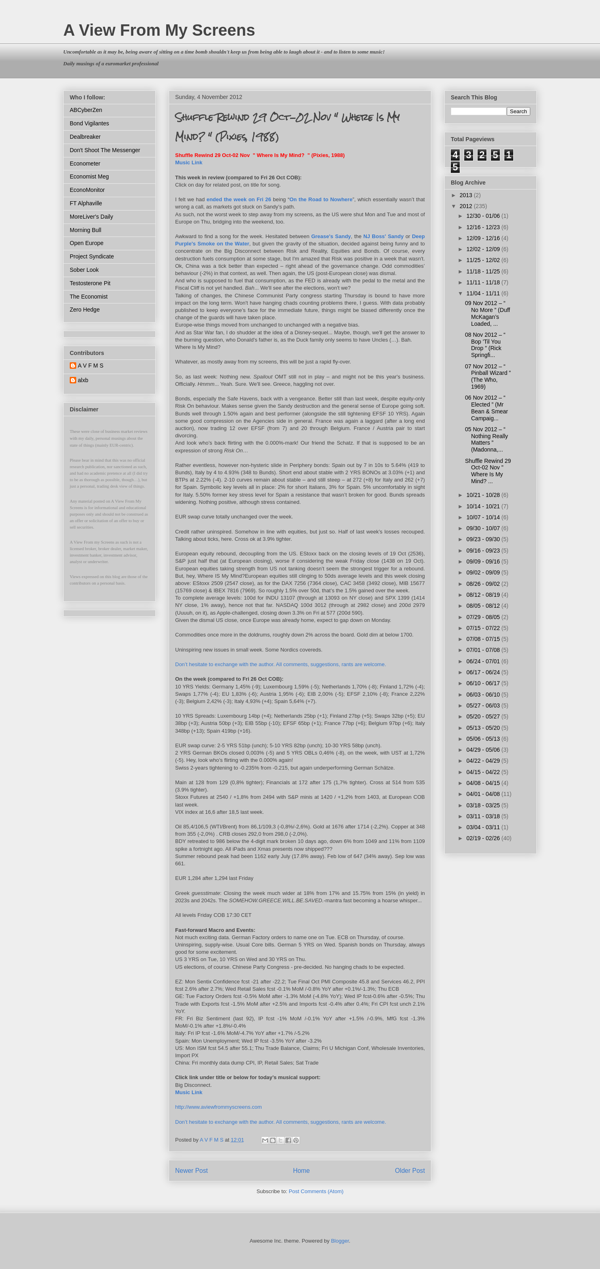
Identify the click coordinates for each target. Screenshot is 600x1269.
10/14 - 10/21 (483, 506)
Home (301, 1170)
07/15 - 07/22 (483, 628)
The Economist (88, 296)
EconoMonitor (87, 190)
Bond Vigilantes (89, 123)
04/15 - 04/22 (483, 772)
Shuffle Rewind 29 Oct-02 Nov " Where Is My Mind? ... (488, 471)
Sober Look (84, 270)
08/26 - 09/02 (483, 584)
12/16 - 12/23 (483, 227)
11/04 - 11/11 (483, 293)
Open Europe (86, 243)
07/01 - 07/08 (483, 650)
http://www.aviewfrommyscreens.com (218, 1107)
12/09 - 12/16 (483, 238)
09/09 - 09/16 (483, 561)
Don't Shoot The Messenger (105, 150)
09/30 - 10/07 (483, 528)
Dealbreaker (85, 136)
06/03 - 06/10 (483, 694)
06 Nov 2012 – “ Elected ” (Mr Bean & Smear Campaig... (486, 407)
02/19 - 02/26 (483, 838)
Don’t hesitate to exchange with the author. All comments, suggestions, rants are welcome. (280, 664)
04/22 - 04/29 (483, 760)
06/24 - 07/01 (483, 661)
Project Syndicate (92, 256)
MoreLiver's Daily (91, 216)
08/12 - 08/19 (483, 594)
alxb (83, 380)
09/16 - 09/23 (483, 550)
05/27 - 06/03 (483, 705)
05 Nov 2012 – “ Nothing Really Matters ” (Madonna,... (486, 439)
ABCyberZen (86, 110)
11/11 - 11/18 (483, 282)
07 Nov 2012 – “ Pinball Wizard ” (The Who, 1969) (488, 376)
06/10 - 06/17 (483, 683)
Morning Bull (85, 230)
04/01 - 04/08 (483, 794)
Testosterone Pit (90, 283)
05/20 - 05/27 (483, 716)
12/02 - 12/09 (483, 249)
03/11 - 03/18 (483, 816)
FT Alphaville (86, 203)
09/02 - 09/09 (483, 572)
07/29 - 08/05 (483, 617)
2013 (467, 195)
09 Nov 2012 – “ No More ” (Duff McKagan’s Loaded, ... (487, 313)
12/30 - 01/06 (483, 216)
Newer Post (191, 1170)
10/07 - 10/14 (483, 517)
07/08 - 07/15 (483, 639)
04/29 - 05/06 (483, 749)
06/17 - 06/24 (483, 672)
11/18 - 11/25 (483, 271)
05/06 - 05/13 (483, 739)
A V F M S (90, 365)
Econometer (85, 163)
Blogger (340, 1241)
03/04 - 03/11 (483, 827)
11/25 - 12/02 (483, 260)
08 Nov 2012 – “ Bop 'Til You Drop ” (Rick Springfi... (485, 344)
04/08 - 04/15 (483, 783)
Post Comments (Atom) (316, 1191)
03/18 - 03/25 (483, 805)
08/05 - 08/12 (483, 605)
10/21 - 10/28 (483, 495)
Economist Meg (89, 176)
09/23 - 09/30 (483, 539)
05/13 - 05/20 (483, 728)
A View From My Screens (159, 30)
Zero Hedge (85, 309)
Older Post (410, 1170)
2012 (467, 206)
